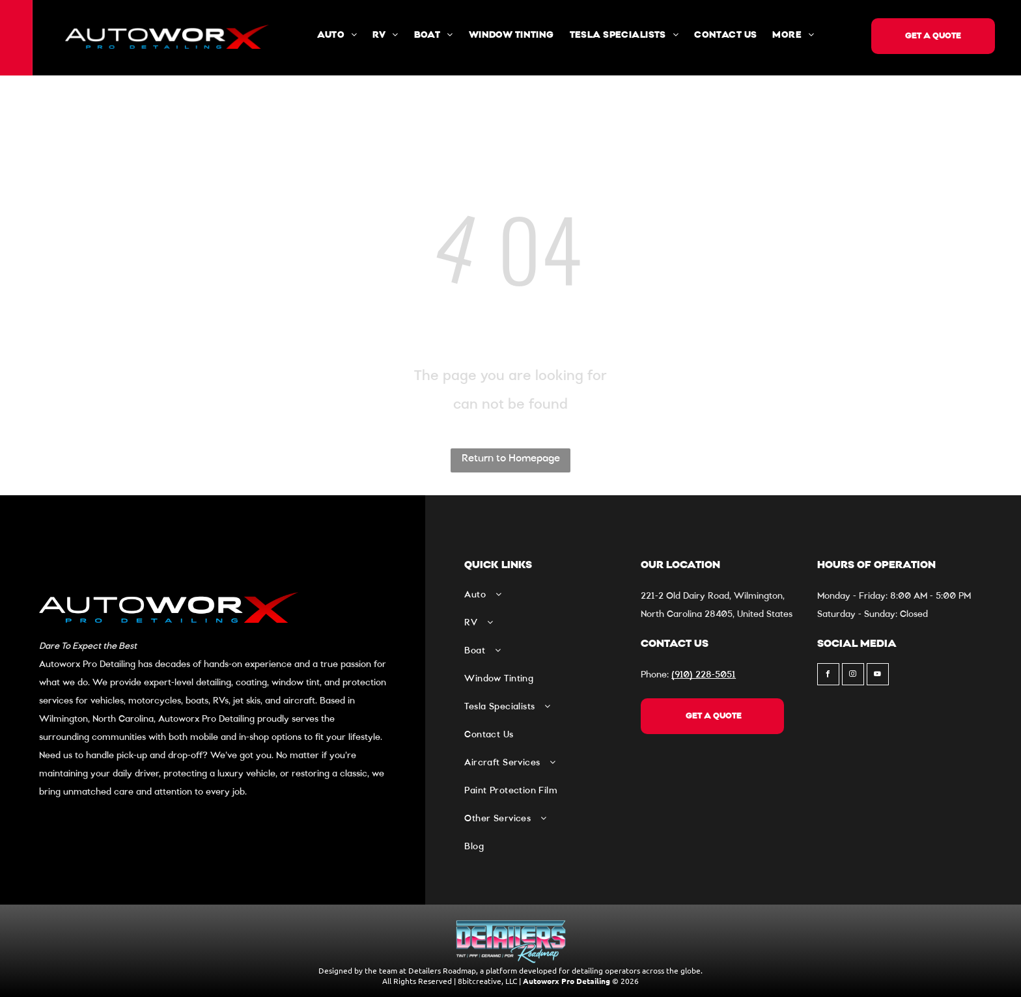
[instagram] (853, 676)
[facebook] (828, 676)
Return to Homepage (511, 458)
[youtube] (878, 676)
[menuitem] (337, 36)
